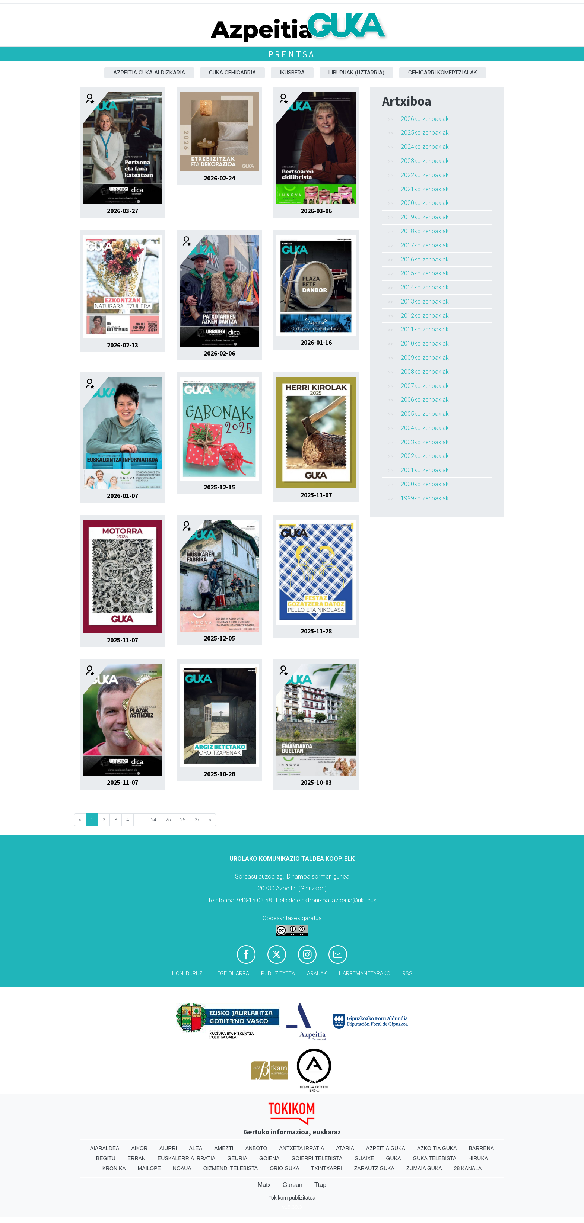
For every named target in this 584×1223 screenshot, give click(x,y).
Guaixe (364, 1158)
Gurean (292, 1185)
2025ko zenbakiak (425, 132)
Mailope (149, 1168)
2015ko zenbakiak (425, 273)
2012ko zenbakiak (425, 315)
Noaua (182, 1168)
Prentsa (292, 54)
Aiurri (168, 1148)
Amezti (223, 1148)
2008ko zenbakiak (425, 371)
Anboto (256, 1148)
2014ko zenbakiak (425, 287)
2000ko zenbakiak (425, 484)
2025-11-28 (316, 631)
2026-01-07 (122, 496)
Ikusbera (292, 72)
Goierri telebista (316, 1158)
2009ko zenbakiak (425, 357)
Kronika (114, 1168)
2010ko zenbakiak (425, 343)
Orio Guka (284, 1168)
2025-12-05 (219, 638)
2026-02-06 (219, 353)
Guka (393, 1158)
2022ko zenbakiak (425, 175)
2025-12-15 (219, 487)
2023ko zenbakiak (425, 160)
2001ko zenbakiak (425, 470)
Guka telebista (434, 1158)
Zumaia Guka (424, 1168)
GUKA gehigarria (232, 72)
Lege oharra (232, 973)
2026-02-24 (219, 178)
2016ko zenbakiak (425, 259)
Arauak (317, 973)
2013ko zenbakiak (425, 301)
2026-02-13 (122, 345)
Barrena (481, 1148)
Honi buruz (187, 973)
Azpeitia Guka (385, 1148)
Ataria (345, 1148)
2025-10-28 (219, 774)
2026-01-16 (316, 342)
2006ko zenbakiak (425, 399)
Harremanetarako (364, 973)
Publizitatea (278, 973)
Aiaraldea (105, 1148)
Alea (195, 1148)
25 (168, 819)
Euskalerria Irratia (186, 1158)
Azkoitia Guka (437, 1148)
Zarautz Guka (374, 1168)
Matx (264, 1185)
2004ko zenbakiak (425, 427)
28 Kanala (468, 1168)
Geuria (237, 1158)
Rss (407, 973)
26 (182, 819)
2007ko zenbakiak (425, 385)
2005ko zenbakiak (425, 413)
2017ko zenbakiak (425, 245)
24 (153, 819)
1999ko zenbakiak (425, 498)
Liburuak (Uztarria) (356, 72)
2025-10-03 (316, 783)
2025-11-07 (316, 495)
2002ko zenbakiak (425, 455)
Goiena (269, 1158)
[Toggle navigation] (84, 25)
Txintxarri (326, 1168)
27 (197, 819)
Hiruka (478, 1158)
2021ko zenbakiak (425, 189)
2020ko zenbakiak (425, 202)
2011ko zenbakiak (425, 329)
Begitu (105, 1158)
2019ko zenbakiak (425, 217)
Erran (136, 1158)
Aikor (139, 1148)
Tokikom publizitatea (292, 1198)
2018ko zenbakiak (425, 231)
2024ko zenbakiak (425, 146)
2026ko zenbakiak (425, 118)
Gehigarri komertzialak (442, 72)
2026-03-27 (122, 211)
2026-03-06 (316, 211)
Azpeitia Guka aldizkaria (149, 72)
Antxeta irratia (301, 1148)
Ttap (320, 1185)
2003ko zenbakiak (425, 442)
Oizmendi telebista (230, 1168)
